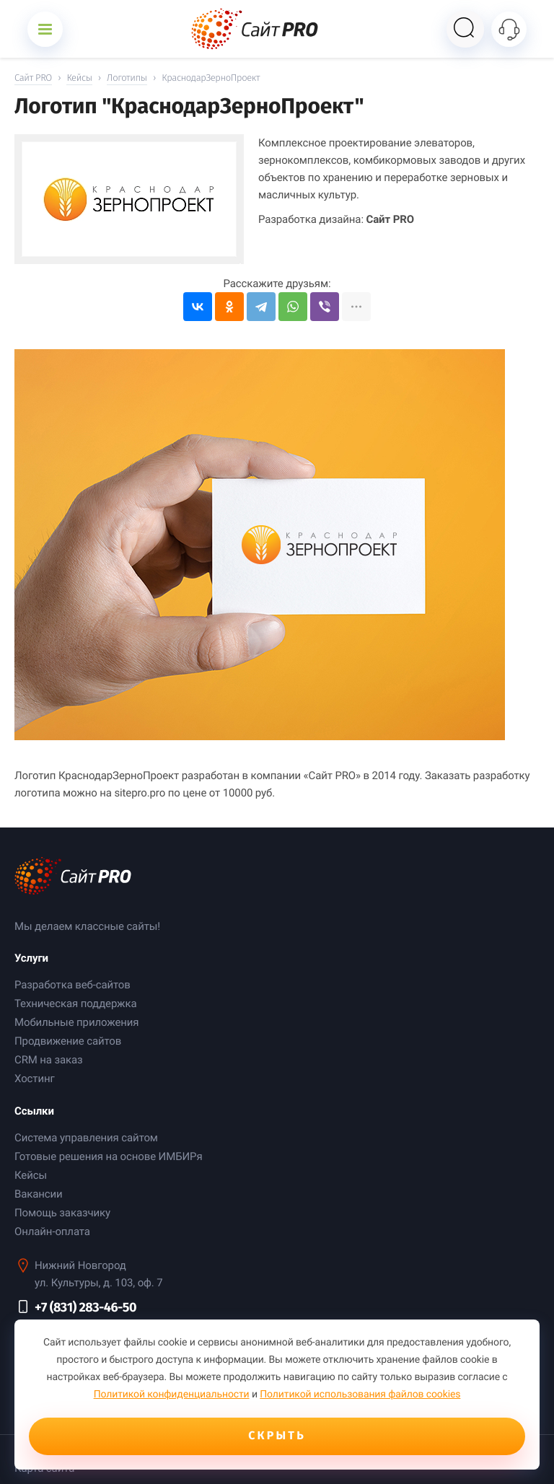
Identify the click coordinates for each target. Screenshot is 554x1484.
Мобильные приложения (76, 1022)
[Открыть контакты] (509, 29)
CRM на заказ (48, 1059)
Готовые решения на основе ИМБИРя (108, 1156)
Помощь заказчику (62, 1212)
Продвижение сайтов (67, 1041)
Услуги (31, 958)
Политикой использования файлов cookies (360, 1394)
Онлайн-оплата (52, 1231)
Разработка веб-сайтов (72, 984)
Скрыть (277, 1436)
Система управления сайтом (86, 1137)
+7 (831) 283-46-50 (85, 1307)
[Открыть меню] (45, 29)
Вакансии (38, 1193)
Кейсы (30, 1175)
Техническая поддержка (75, 1003)
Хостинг (34, 1078)
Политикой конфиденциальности (172, 1394)
